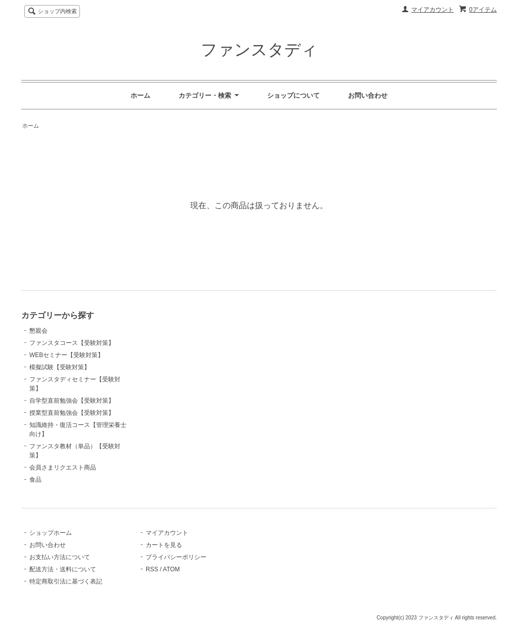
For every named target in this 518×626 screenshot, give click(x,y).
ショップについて (293, 95)
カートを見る (164, 545)
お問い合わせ (367, 95)
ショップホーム (50, 532)
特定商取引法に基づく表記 (65, 581)
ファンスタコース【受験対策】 (71, 342)
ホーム (140, 95)
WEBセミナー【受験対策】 (66, 355)
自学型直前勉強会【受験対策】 (71, 400)
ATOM (171, 569)
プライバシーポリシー (176, 557)
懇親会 (38, 330)
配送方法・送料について (62, 569)
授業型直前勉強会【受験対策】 (71, 412)
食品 (35, 479)
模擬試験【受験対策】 (59, 367)
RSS (152, 569)
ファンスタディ (259, 50)
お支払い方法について (59, 557)
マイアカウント (432, 9)
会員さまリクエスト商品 (62, 467)
